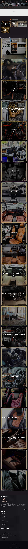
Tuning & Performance (5, 524)
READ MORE (25, 509)
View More (14, 49)
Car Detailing (4, 523)
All (10, 19)
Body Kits (3, 516)
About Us (3, 513)
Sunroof (3, 520)
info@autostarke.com (5, 537)
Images (13, 19)
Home (1, 7)
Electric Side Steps (4, 517)
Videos (17, 19)
